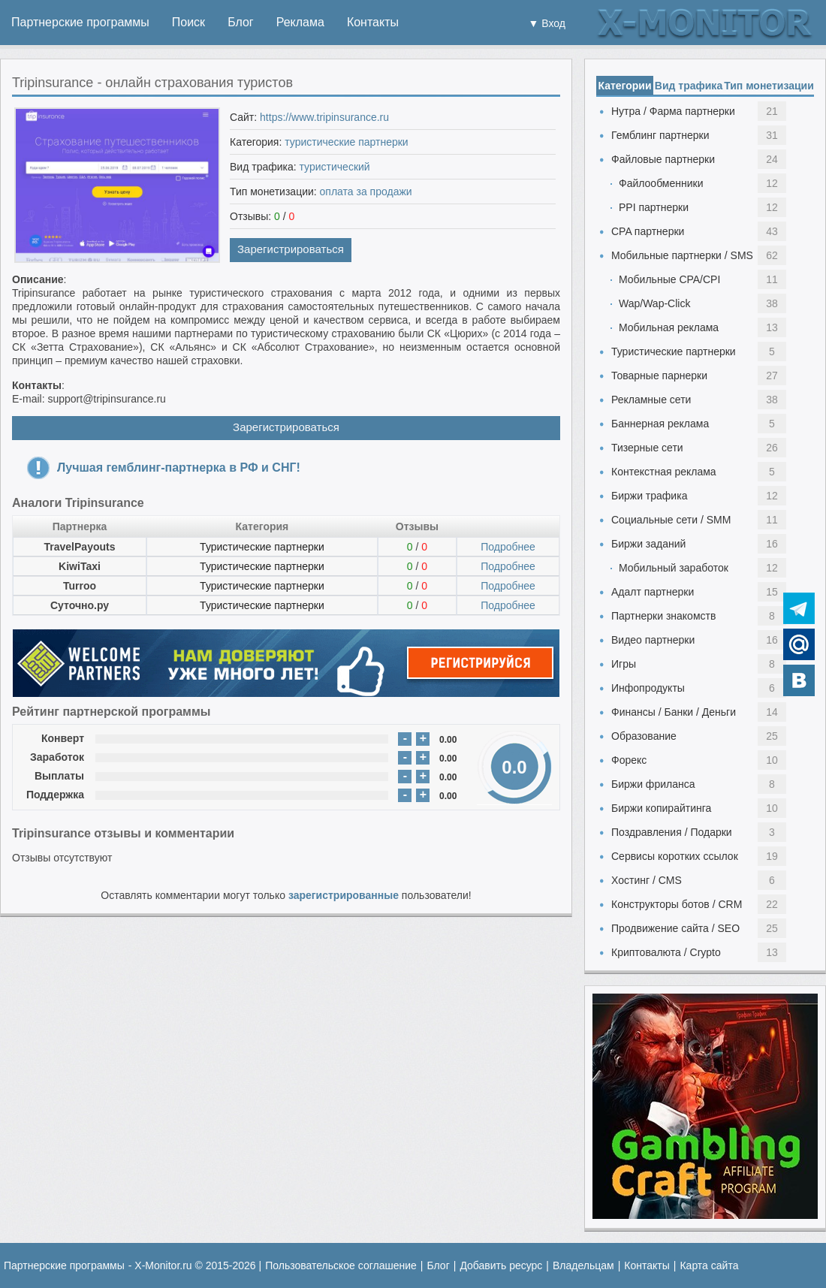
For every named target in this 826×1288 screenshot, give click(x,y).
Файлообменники (661, 183)
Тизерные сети (647, 448)
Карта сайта (709, 1265)
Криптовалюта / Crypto (666, 952)
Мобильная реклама (669, 327)
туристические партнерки (346, 142)
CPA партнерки (647, 231)
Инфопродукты (648, 688)
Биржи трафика (649, 496)
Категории (624, 86)
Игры (623, 664)
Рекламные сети (651, 400)
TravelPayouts (80, 547)
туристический (335, 167)
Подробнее (508, 547)
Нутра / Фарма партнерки (673, 111)
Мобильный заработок (673, 568)
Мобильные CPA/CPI (669, 279)
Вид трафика (688, 86)
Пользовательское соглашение (341, 1265)
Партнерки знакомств (663, 616)
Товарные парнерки (659, 376)
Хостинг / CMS (646, 880)
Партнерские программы (80, 22)
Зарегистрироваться (290, 249)
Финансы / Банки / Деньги (673, 712)
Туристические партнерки (262, 547)
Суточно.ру (79, 605)
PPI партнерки (654, 207)
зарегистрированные (343, 895)
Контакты (373, 22)
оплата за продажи (366, 192)
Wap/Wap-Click (654, 303)
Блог (241, 22)
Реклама (300, 22)
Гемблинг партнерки (660, 135)
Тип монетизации (769, 86)
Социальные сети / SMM (671, 520)
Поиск (188, 22)
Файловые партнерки (663, 159)
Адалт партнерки (652, 592)
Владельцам (583, 1265)
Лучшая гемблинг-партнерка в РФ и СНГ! (178, 467)
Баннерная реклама (660, 424)
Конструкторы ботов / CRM (676, 904)
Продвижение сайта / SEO (675, 928)
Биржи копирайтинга (661, 808)
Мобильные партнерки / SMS (682, 255)
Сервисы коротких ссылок (674, 856)
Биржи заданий (648, 544)
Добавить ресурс (501, 1265)
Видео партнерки (653, 640)
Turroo (79, 586)
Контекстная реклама (663, 472)
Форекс (629, 760)
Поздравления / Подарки (671, 832)
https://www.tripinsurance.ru (324, 117)
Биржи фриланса (653, 784)
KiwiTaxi (80, 566)
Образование (644, 736)
